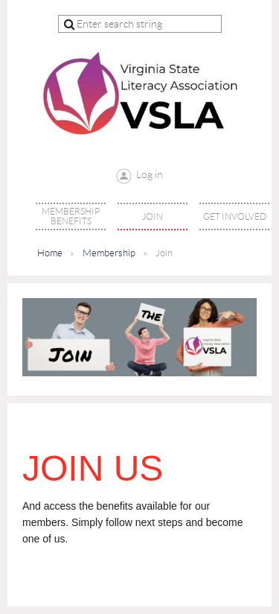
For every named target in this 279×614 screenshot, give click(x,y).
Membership (109, 253)
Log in (149, 174)
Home (49, 253)
